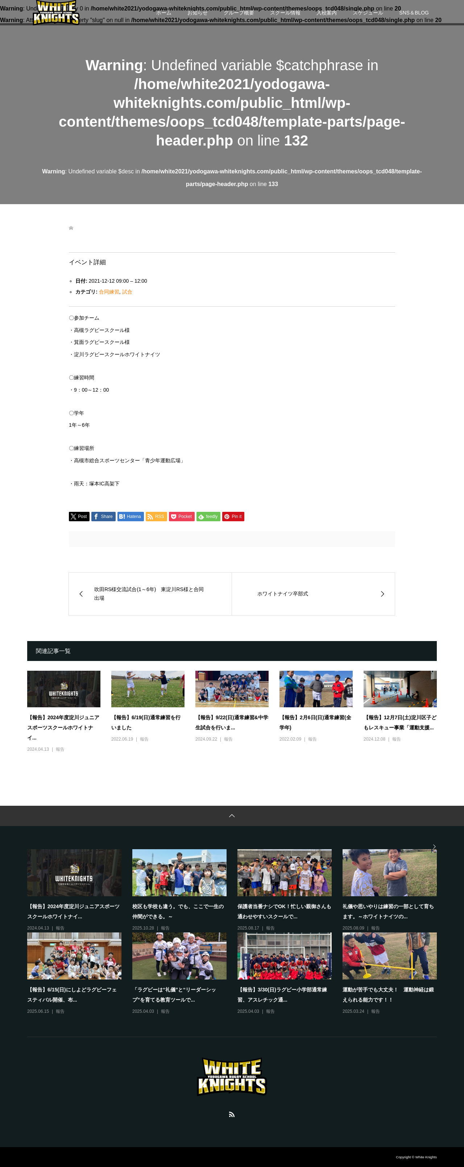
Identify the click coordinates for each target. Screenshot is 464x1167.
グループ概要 (239, 13)
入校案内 (326, 13)
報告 (60, 749)
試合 (127, 292)
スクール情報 (285, 13)
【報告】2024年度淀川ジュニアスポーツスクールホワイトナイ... (63, 728)
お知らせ (197, 13)
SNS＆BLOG (414, 13)
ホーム (163, 13)
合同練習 (109, 292)
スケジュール (368, 13)
